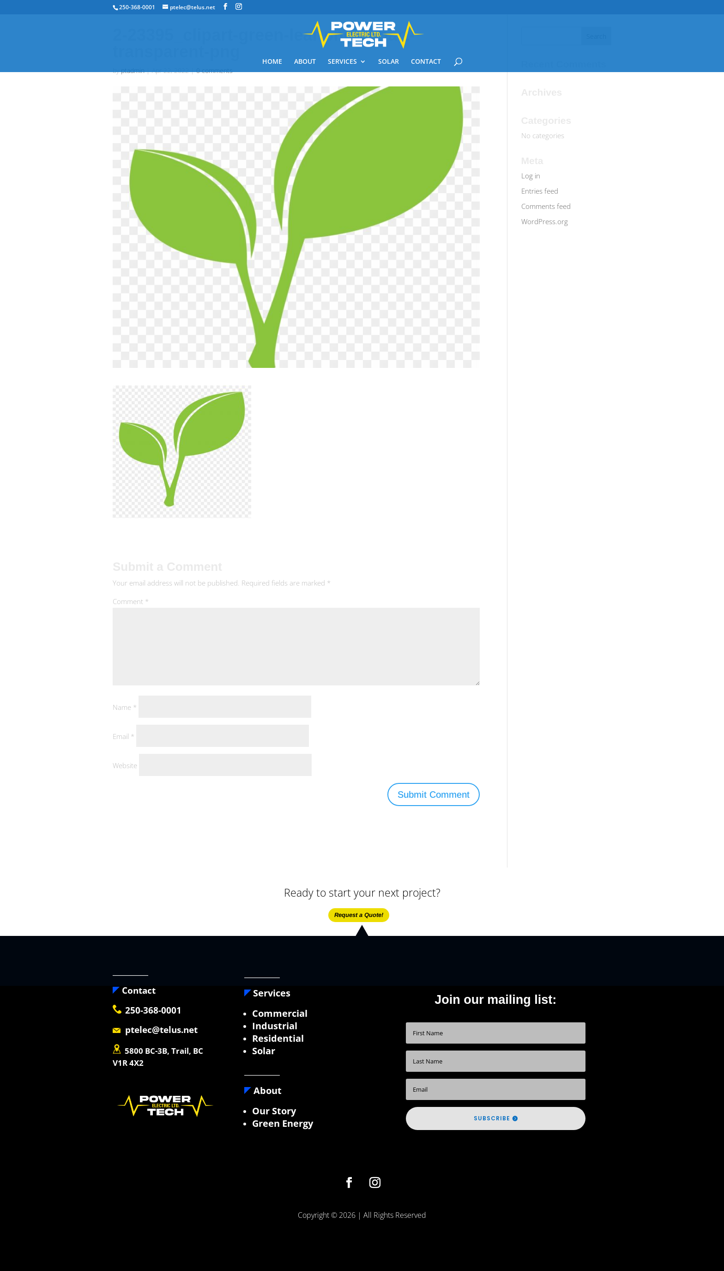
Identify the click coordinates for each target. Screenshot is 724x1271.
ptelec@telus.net (155, 1030)
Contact (134, 990)
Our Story (274, 1111)
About (263, 1090)
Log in (530, 175)
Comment (131, 601)
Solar (263, 1051)
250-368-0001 (153, 1010)
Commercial (280, 1013)
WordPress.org (544, 221)
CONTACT (426, 62)
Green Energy (282, 1123)
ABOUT (305, 62)
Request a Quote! (358, 914)
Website (125, 765)
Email (123, 736)
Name (125, 707)
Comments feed (546, 206)
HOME (272, 62)
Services (271, 993)
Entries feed (539, 191)
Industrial (274, 1026)
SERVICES (342, 62)
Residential (278, 1038)
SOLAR (388, 62)
